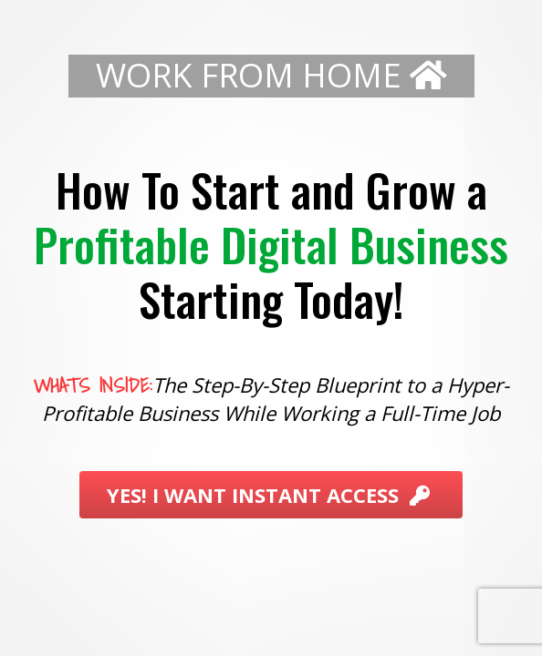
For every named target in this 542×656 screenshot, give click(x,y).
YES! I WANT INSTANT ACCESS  (271, 496)
